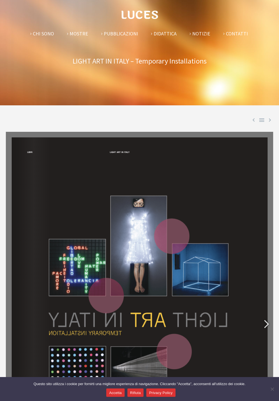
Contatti (237, 33)
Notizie (201, 33)
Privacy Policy (160, 393)
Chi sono (43, 33)
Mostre (79, 33)
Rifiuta (135, 393)
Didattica (165, 33)
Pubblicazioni (121, 33)
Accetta (115, 393)
